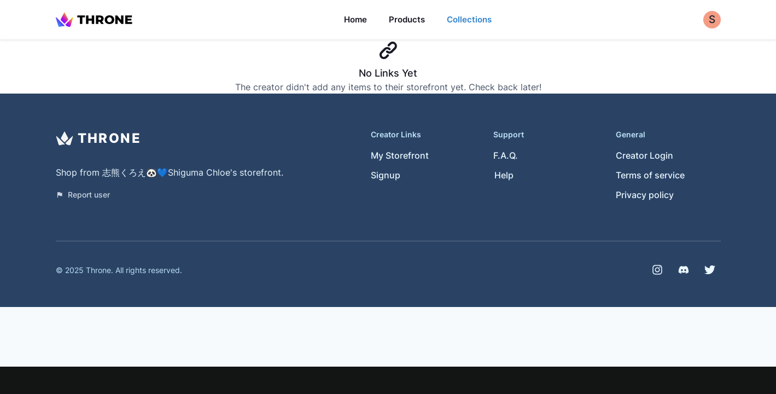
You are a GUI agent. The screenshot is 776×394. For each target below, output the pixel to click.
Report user (83, 194)
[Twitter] (710, 270)
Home (355, 19)
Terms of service (650, 175)
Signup (385, 175)
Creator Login (644, 155)
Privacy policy (645, 194)
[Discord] (684, 270)
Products (407, 19)
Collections (469, 19)
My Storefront (400, 155)
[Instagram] (657, 270)
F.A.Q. (505, 155)
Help (504, 175)
